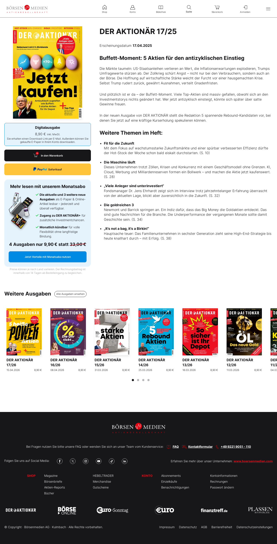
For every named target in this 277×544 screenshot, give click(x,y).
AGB (204, 527)
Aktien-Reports (54, 487)
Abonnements (171, 475)
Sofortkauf (47, 169)
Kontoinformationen (223, 475)
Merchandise (102, 481)
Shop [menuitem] (104, 8)
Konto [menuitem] (132, 8)
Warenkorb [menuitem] (217, 8)
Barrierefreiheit (221, 527)
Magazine (51, 475)
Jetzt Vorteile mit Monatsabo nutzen (48, 256)
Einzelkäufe (169, 481)
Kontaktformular (200, 446)
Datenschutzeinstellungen (255, 527)
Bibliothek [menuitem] (160, 8)
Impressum (167, 527)
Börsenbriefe (53, 481)
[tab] (133, 380)
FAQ (176, 446)
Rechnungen (219, 481)
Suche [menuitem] (189, 8)
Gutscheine (101, 487)
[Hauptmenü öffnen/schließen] (268, 9)
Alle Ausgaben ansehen (70, 294)
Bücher (49, 493)
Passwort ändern (222, 487)
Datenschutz (188, 527)
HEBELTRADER (103, 475)
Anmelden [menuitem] (245, 8)
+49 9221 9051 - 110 (236, 446)
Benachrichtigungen (175, 487)
